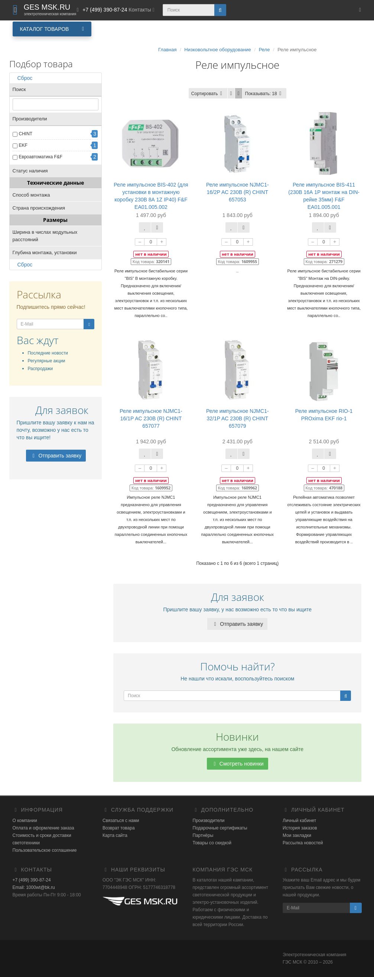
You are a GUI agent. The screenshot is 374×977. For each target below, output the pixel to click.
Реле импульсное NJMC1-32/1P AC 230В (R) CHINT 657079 (237, 418)
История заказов (300, 828)
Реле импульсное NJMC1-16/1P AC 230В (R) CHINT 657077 (151, 418)
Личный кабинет (299, 820)
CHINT (26, 133)
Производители (209, 820)
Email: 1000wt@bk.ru (34, 887)
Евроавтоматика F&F (41, 156)
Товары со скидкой (212, 842)
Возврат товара (119, 828)
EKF (23, 145)
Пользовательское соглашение (45, 850)
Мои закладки (297, 835)
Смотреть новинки (237, 764)
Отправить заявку (56, 456)
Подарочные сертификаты (220, 828)
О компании (25, 820)
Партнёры (203, 835)
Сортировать (208, 93)
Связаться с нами (121, 820)
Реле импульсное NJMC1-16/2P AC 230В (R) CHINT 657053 (237, 192)
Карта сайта (115, 835)
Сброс (23, 78)
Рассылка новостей (303, 842)
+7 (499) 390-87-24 (32, 880)
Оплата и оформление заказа (43, 828)
